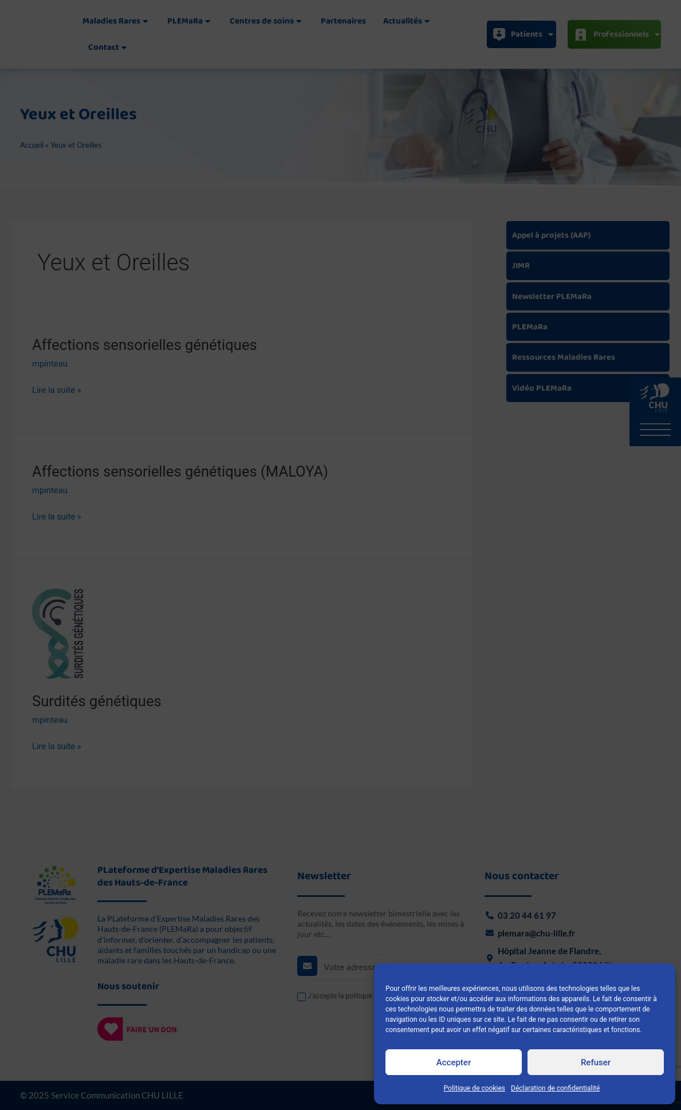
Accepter (453, 1062)
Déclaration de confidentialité (555, 1088)
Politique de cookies (474, 1088)
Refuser (596, 1062)
